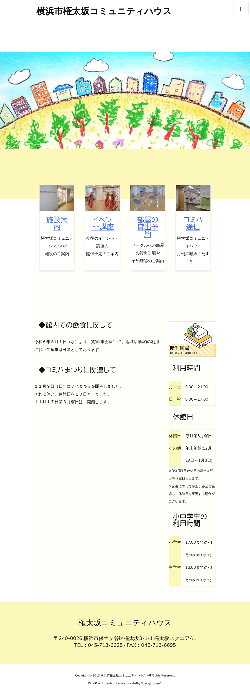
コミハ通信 (193, 223)
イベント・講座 (102, 223)
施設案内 (57, 223)
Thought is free (151, 683)
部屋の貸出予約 (147, 226)
